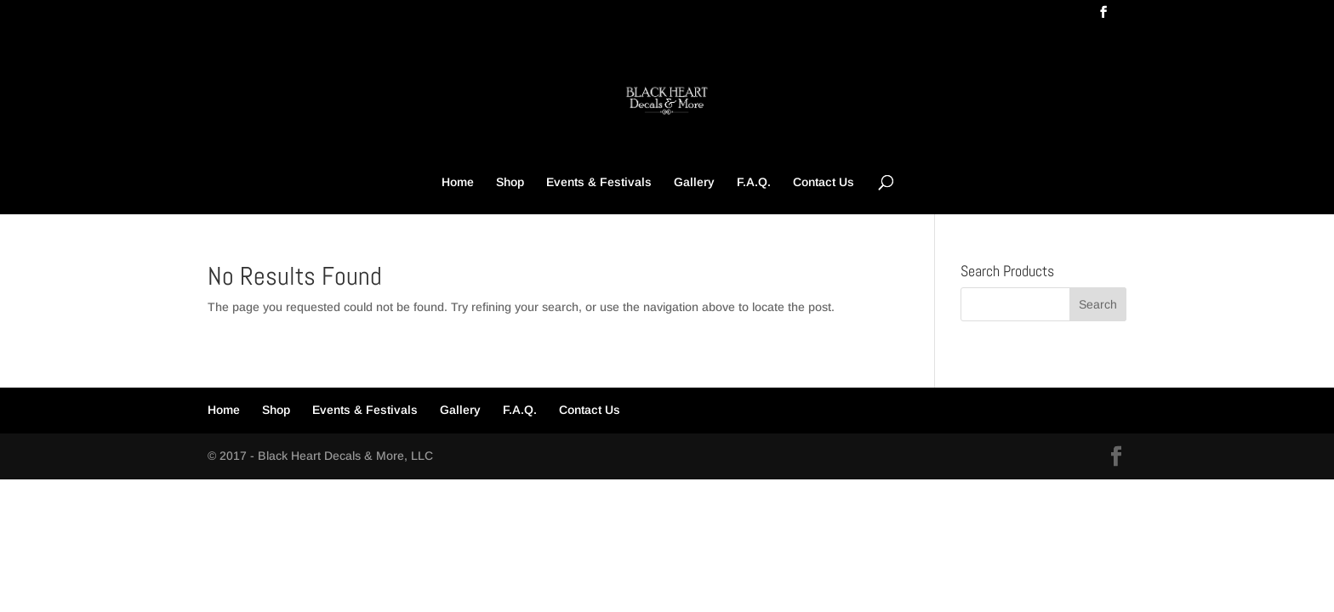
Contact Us (823, 182)
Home (458, 182)
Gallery (694, 182)
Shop (510, 182)
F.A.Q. (754, 182)
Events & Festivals (599, 182)
